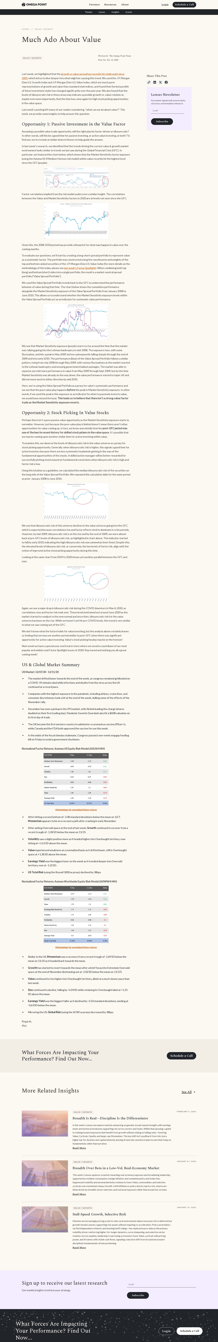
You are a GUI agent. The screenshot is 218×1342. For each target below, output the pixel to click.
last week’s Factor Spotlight (79, 268)
